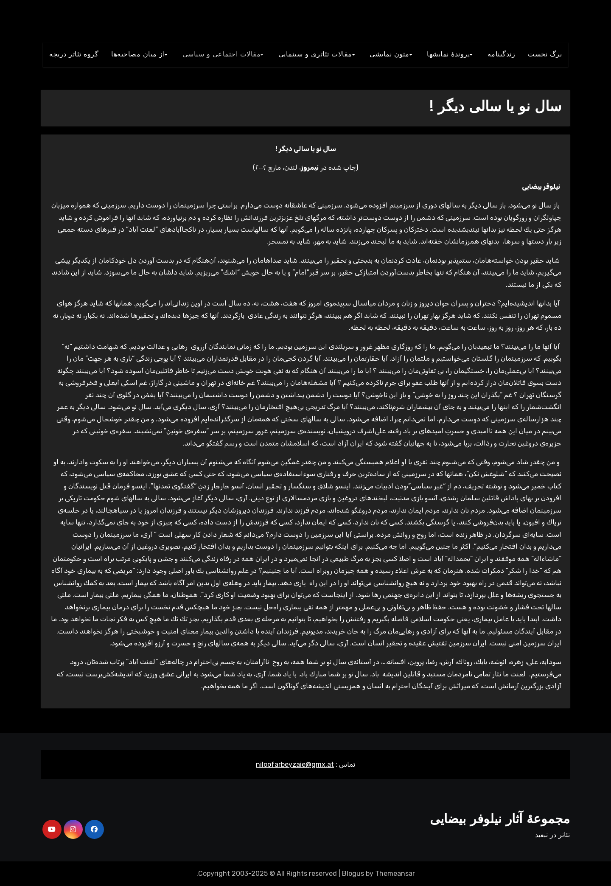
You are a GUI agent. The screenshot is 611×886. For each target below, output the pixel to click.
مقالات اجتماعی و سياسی (221, 54)
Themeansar (395, 873)
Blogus (353, 873)
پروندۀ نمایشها (448, 54)
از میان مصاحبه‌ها (138, 54)
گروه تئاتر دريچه (73, 54)
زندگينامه (502, 54)
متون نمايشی (389, 54)
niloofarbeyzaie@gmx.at (295, 764)
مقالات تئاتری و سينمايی (315, 54)
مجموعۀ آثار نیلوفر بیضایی (500, 820)
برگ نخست (545, 54)
